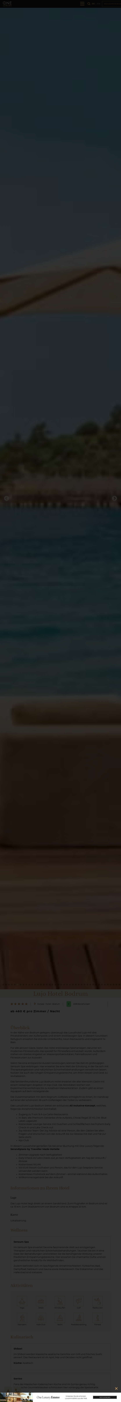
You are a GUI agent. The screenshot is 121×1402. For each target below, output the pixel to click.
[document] (60, 701)
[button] (116, 1388)
